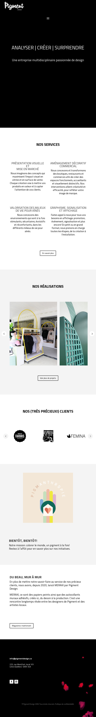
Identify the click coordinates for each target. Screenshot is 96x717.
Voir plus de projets (48, 378)
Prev (4, 333)
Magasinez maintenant (21, 625)
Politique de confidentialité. (64, 704)
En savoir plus (48, 253)
